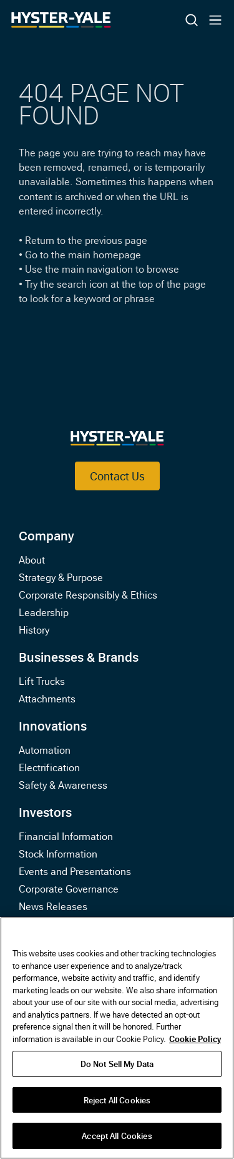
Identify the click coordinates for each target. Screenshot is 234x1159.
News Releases (53, 905)
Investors (45, 811)
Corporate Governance (69, 888)
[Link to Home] (93, 20)
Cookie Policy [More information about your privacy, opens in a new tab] (195, 1038)
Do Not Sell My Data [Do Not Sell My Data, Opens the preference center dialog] (117, 1063)
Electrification (49, 766)
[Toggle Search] (191, 20)
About (32, 559)
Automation (45, 749)
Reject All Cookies (117, 1099)
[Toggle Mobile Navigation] (215, 20)
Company (46, 534)
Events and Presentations (75, 870)
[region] (117, 1038)
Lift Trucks (42, 680)
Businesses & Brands (79, 656)
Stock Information (58, 853)
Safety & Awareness (63, 784)
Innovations (53, 725)
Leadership (44, 611)
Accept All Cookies (117, 1135)
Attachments (47, 698)
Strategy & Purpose (61, 576)
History (34, 629)
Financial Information (66, 835)
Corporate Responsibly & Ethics (88, 594)
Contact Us (117, 475)
